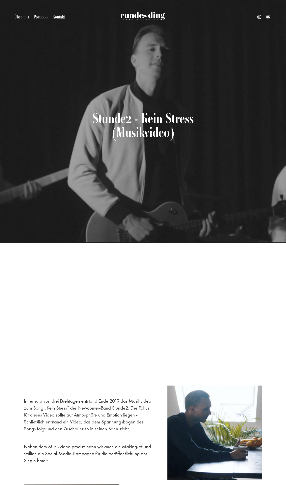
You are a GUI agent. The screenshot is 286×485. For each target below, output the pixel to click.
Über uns (21, 16)
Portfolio (40, 16)
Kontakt (58, 16)
